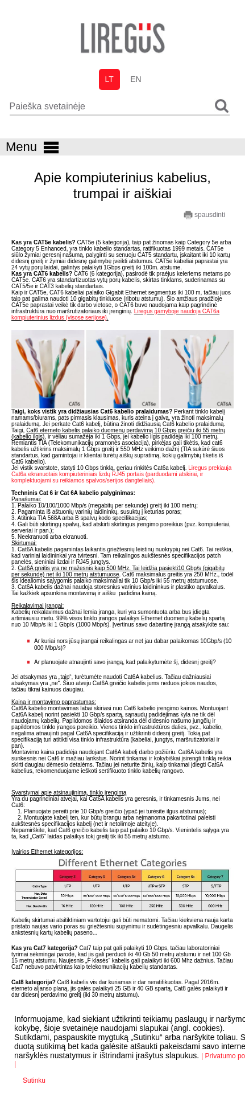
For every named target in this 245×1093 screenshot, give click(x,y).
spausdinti (204, 215)
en (135, 79)
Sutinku (34, 1080)
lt (109, 79)
